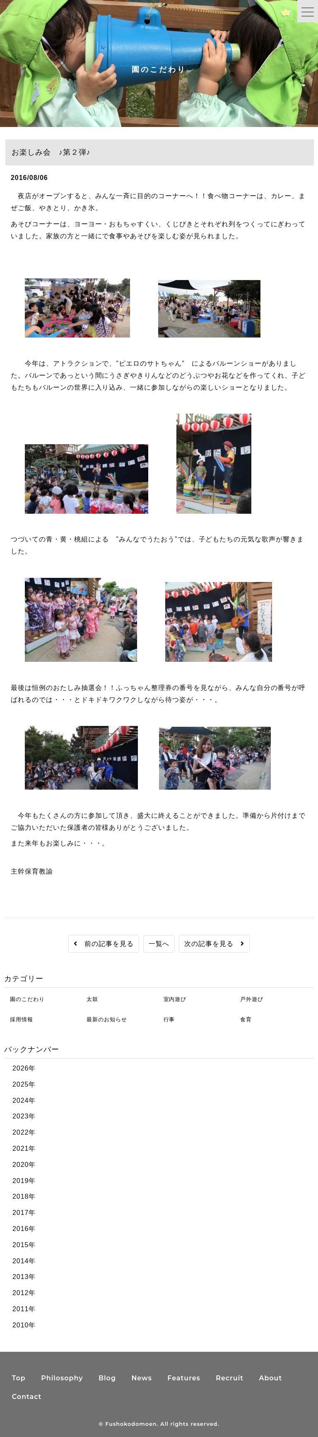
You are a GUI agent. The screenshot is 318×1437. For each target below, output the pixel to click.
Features (183, 1378)
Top (19, 1378)
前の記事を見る (104, 943)
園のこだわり (24, 999)
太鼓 (89, 999)
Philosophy (62, 1378)
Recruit (229, 1378)
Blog (107, 1378)
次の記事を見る (214, 943)
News (141, 1378)
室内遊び (172, 999)
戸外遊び (248, 999)
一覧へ (159, 943)
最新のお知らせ (104, 1019)
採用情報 (18, 1019)
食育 (243, 1019)
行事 (166, 1019)
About (270, 1378)
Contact (27, 1397)
